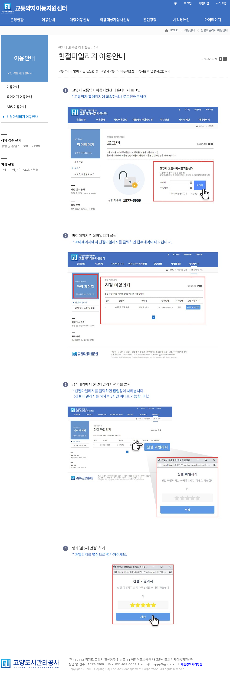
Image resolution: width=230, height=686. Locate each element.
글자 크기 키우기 (221, 59)
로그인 (188, 3)
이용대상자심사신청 (115, 20)
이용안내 (48, 20)
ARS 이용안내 (16, 106)
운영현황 (16, 20)
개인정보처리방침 (191, 664)
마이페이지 (212, 20)
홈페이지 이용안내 (19, 97)
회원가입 (204, 3)
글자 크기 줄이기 (225, 59)
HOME (174, 30)
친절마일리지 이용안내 (214, 30)
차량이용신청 (80, 20)
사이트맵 (221, 3)
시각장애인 (181, 20)
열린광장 (149, 20)
